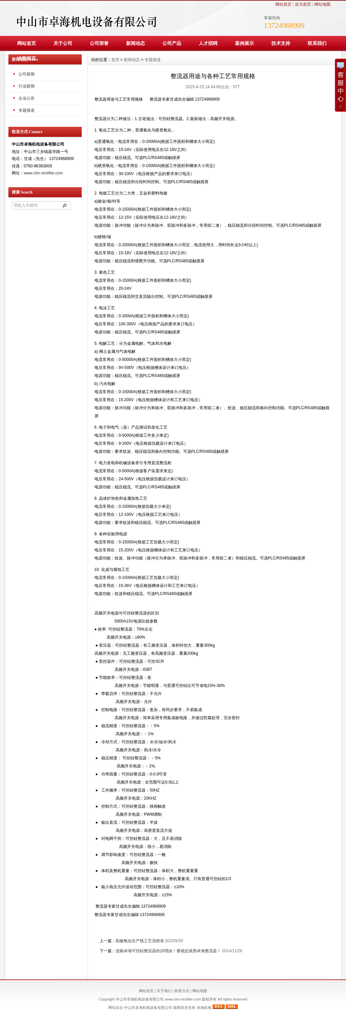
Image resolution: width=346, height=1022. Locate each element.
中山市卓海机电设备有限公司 (148, 1008)
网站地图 (322, 4)
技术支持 (280, 43)
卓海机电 (204, 1008)
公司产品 (171, 43)
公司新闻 (26, 74)
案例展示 (244, 43)
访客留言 (26, 58)
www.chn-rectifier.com (43, 173)
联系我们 (317, 43)
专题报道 (26, 110)
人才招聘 (208, 43)
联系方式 (182, 991)
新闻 (177, 1008)
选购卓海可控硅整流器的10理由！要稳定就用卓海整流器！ (168, 951)
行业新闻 (26, 86)
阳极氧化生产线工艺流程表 (140, 940)
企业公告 (26, 98)
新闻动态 (135, 43)
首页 (115, 59)
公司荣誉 (99, 43)
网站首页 (283, 4)
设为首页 (303, 4)
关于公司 (62, 43)
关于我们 (164, 991)
